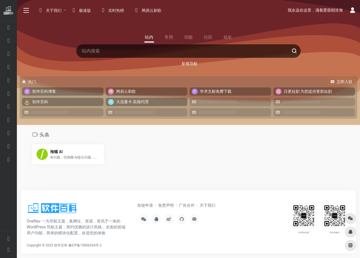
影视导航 (189, 63)
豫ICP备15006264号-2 (85, 245)
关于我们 (207, 205)
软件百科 (61, 245)
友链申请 (145, 205)
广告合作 (187, 205)
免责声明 (166, 205)
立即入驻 (341, 82)
